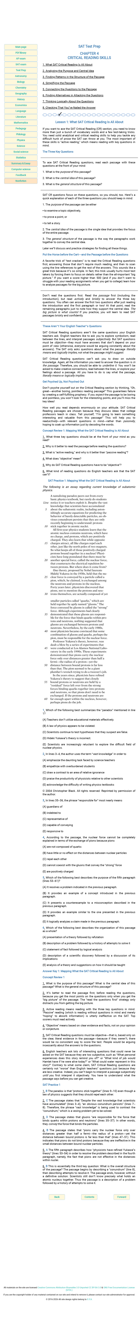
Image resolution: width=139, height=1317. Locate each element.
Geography (21, 93)
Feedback (21, 175)
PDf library (20, 52)
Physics (21, 140)
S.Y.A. (89, 1299)
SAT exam (21, 64)
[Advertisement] (69, 22)
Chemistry (20, 87)
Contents (89, 1197)
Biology (21, 81)
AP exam (21, 58)
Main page (20, 47)
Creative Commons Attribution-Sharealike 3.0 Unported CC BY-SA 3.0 (69, 1287)
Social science (20, 151)
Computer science (20, 169)
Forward (121, 1197)
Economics (21, 105)
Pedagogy (21, 128)
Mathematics (21, 122)
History (21, 99)
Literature (21, 116)
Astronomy (21, 76)
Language (21, 111)
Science (21, 146)
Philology (21, 134)
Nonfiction (20, 181)
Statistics (21, 157)
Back (56, 1197)
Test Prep (21, 70)
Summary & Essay (20, 163)
